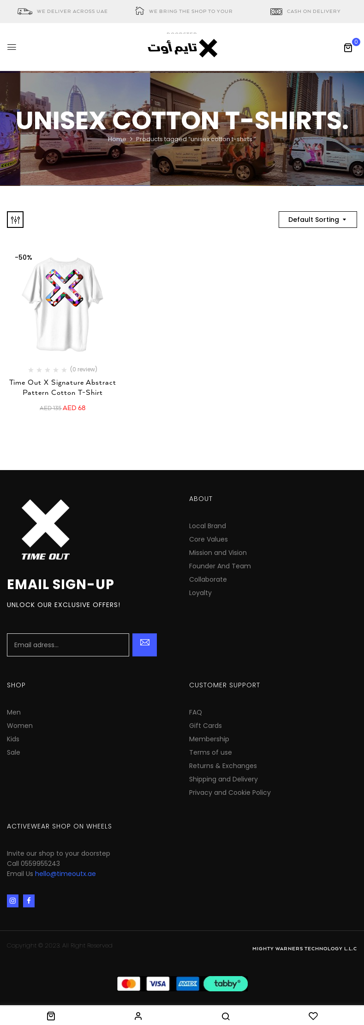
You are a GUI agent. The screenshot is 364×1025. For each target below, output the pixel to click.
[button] (347, 47)
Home (117, 139)
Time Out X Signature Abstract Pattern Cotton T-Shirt (62, 387)
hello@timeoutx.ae (65, 873)
